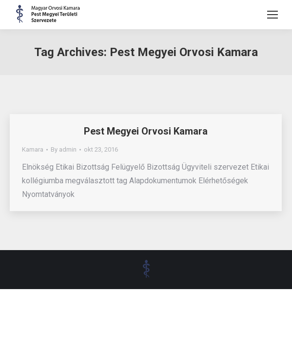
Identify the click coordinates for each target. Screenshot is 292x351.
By (64, 149)
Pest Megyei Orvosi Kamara (146, 131)
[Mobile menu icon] (272, 14)
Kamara (32, 149)
